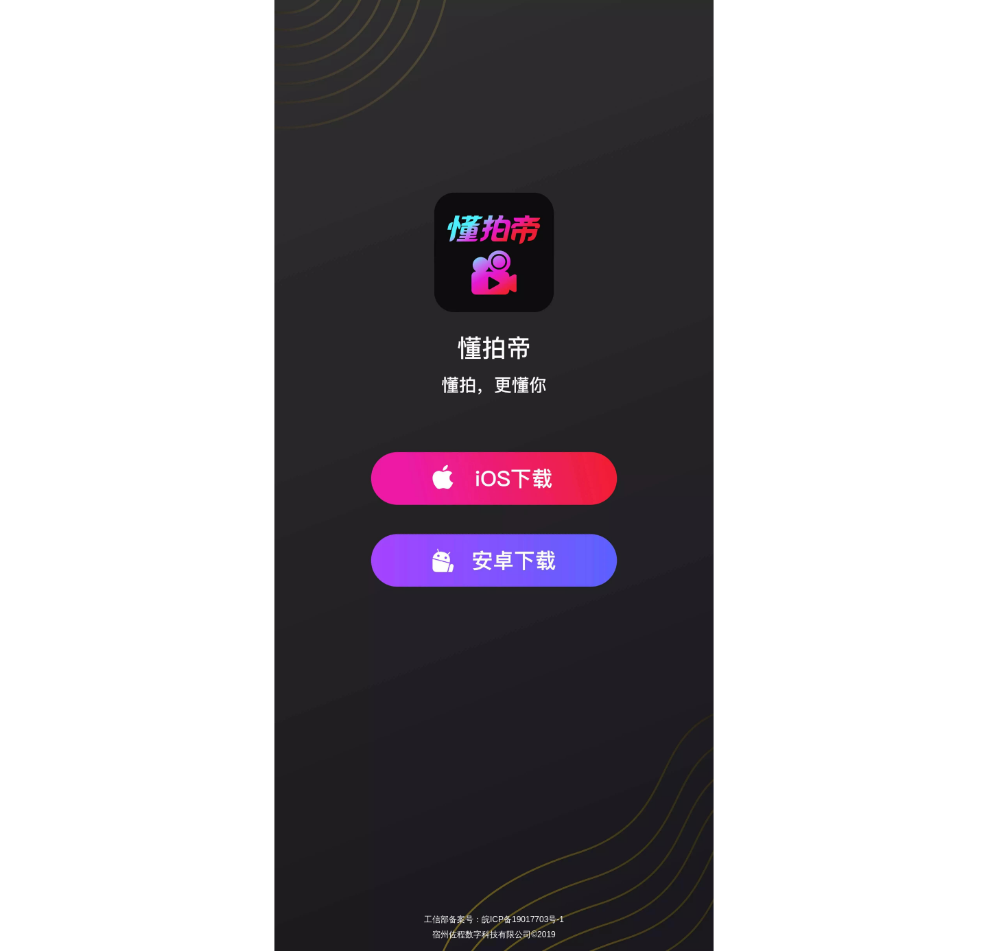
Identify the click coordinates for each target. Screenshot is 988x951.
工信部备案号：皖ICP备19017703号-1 (494, 919)
